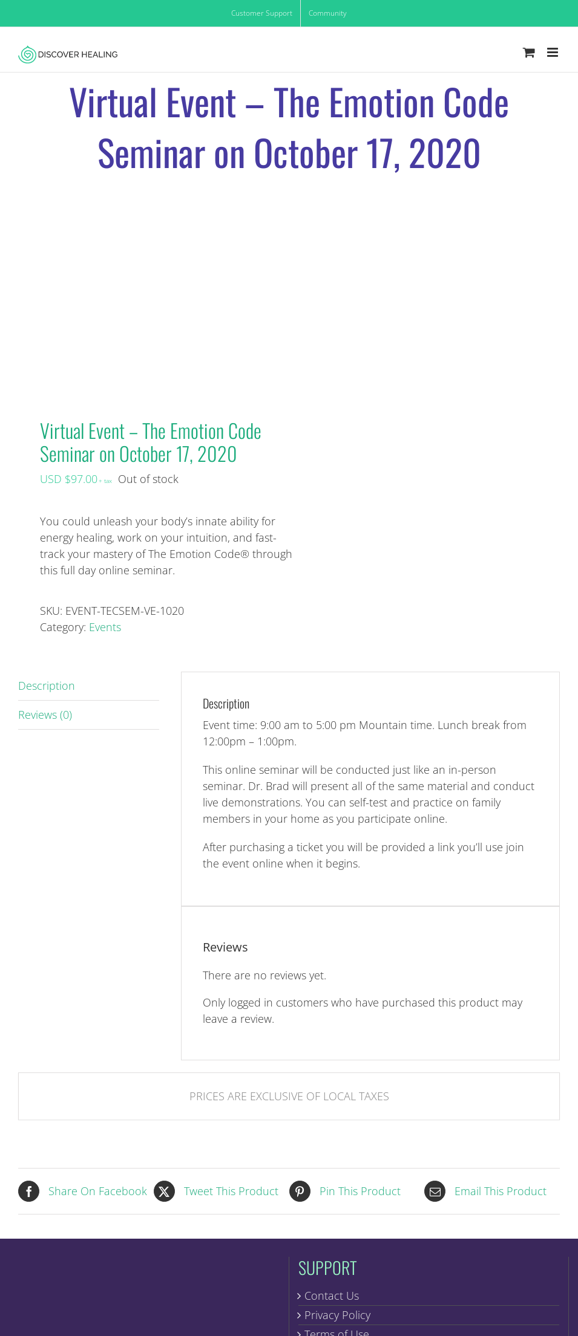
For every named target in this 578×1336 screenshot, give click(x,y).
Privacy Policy (337, 1315)
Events (105, 627)
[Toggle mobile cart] (529, 52)
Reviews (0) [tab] (45, 714)
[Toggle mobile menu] (553, 52)
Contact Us (331, 1295)
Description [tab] (46, 685)
